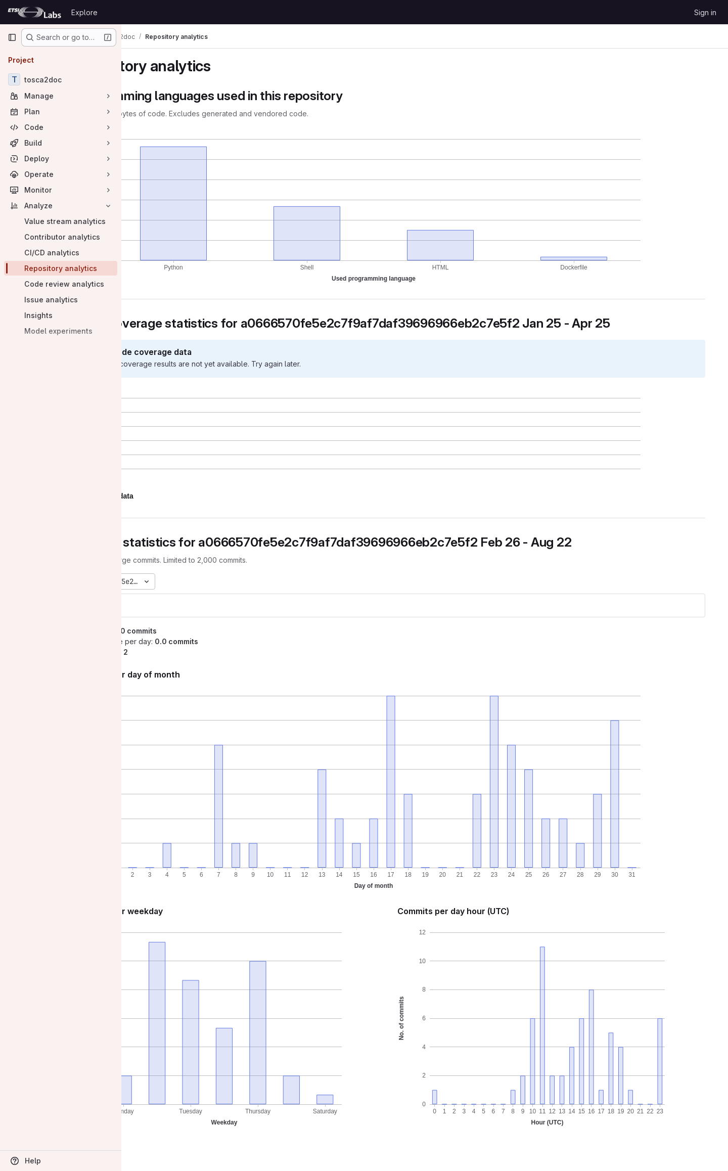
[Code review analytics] (60, 284)
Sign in (705, 12)
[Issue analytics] (60, 299)
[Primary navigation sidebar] (12, 37)
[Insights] (60, 315)
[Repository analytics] (60, 268)
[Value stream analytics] (60, 221)
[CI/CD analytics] (60, 252)
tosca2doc (159, 605)
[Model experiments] (60, 331)
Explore (84, 12)
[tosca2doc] (60, 79)
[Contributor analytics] (60, 237)
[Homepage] (34, 12)
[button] (185, 496)
